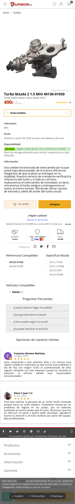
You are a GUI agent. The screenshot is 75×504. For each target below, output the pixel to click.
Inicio (6, 12)
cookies (21, 480)
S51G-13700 (55, 262)
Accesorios (37, 453)
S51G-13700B (56, 266)
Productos (37, 445)
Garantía (37, 470)
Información (37, 462)
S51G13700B (56, 274)
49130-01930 (16, 266)
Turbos (17, 12)
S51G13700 (55, 270)
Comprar (55, 204)
